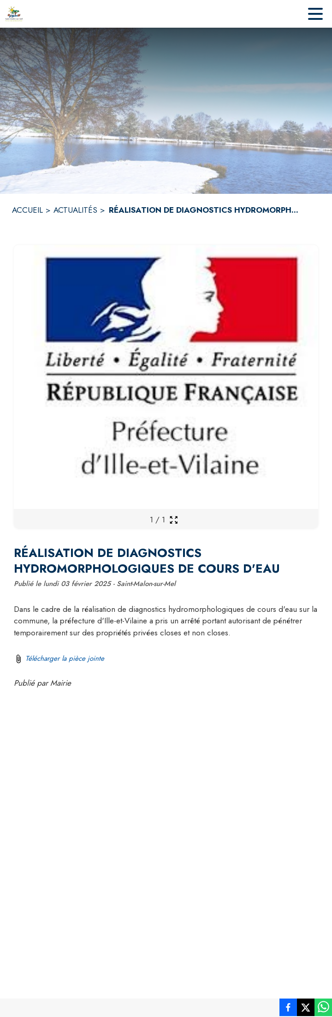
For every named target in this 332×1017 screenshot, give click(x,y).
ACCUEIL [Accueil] (27, 209)
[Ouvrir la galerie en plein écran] (173, 519)
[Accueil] (14, 14)
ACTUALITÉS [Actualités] (75, 209)
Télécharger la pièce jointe (64, 658)
